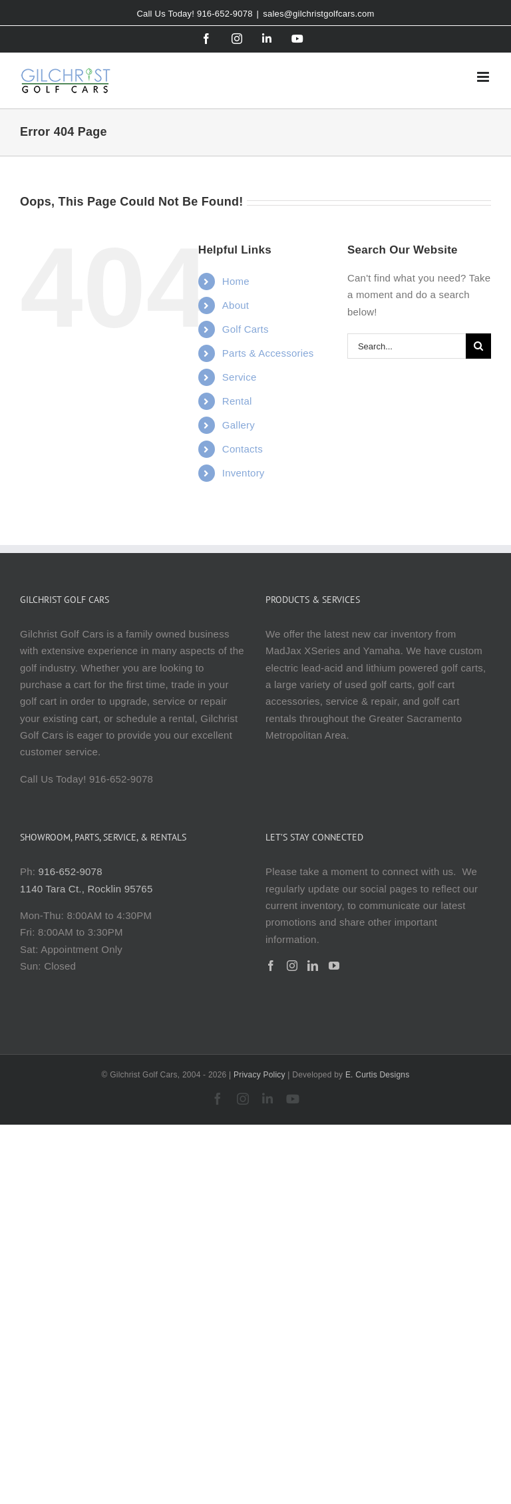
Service (239, 377)
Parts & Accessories (268, 353)
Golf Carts (245, 329)
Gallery (238, 425)
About (235, 305)
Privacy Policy (259, 1074)
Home (236, 281)
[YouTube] (334, 965)
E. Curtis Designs (377, 1074)
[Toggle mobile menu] (484, 77)
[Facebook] (270, 965)
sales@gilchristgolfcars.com (318, 14)
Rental (237, 401)
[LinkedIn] (312, 965)
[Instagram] (292, 965)
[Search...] (406, 346)
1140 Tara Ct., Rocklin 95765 (86, 888)
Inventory (243, 472)
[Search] (478, 346)
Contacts (242, 449)
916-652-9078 (70, 871)
